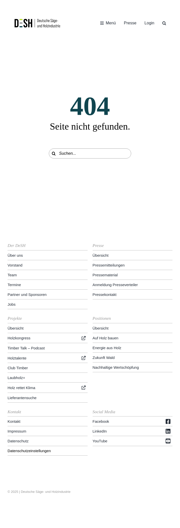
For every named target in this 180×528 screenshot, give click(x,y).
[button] (164, 23)
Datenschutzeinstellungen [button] (29, 451)
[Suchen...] (90, 153)
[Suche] (54, 153)
